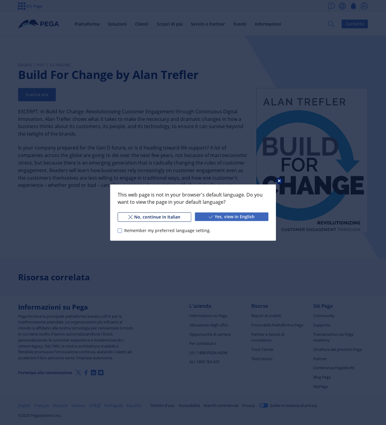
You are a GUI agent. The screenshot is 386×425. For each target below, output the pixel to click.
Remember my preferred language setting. (167, 230)
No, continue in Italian (154, 217)
